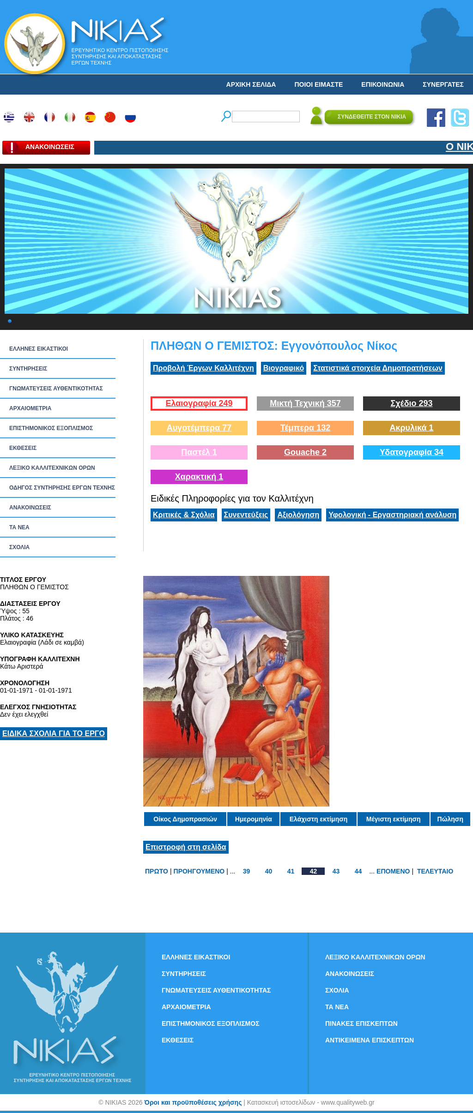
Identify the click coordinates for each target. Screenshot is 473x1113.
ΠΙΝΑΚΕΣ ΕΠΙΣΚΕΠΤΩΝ (361, 1023)
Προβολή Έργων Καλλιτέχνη (203, 368)
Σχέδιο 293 (411, 403)
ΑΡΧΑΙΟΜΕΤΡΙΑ (30, 408)
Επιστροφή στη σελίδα (186, 847)
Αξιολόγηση (298, 515)
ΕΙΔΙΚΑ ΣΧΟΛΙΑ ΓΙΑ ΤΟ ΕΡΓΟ (53, 733)
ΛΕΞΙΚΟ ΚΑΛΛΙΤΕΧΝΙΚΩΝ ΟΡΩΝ (52, 468)
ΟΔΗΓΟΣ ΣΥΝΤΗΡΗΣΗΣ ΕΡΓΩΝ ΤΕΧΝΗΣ (62, 488)
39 (246, 871)
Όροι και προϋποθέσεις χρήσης (193, 1102)
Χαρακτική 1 (199, 476)
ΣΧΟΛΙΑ (19, 547)
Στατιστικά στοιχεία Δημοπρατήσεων (378, 368)
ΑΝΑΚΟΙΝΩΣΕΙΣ (30, 507)
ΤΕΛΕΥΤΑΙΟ (435, 871)
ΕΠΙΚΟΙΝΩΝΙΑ (382, 84)
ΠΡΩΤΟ (156, 871)
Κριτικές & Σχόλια (184, 515)
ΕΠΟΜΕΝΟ (393, 871)
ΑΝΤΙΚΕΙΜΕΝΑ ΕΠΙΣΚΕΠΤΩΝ (369, 1040)
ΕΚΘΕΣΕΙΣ (22, 448)
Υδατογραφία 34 (411, 452)
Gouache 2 (305, 452)
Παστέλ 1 (199, 452)
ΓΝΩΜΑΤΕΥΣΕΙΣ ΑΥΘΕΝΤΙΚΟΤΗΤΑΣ (56, 388)
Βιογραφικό (283, 368)
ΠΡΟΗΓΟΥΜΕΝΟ (199, 871)
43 (336, 871)
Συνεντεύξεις (246, 515)
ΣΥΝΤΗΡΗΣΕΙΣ (28, 368)
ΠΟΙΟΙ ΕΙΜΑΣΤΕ (318, 84)
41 (291, 871)
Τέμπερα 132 (305, 427)
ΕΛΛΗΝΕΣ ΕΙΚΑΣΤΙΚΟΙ (38, 349)
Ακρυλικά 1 (411, 427)
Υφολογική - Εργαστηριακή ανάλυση (392, 515)
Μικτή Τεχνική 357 (305, 403)
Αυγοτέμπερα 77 (199, 427)
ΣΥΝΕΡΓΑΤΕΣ (443, 84)
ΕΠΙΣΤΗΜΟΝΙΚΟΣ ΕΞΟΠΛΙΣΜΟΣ (51, 428)
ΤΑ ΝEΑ (19, 527)
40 (269, 871)
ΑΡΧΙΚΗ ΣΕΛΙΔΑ (251, 84)
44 (358, 871)
